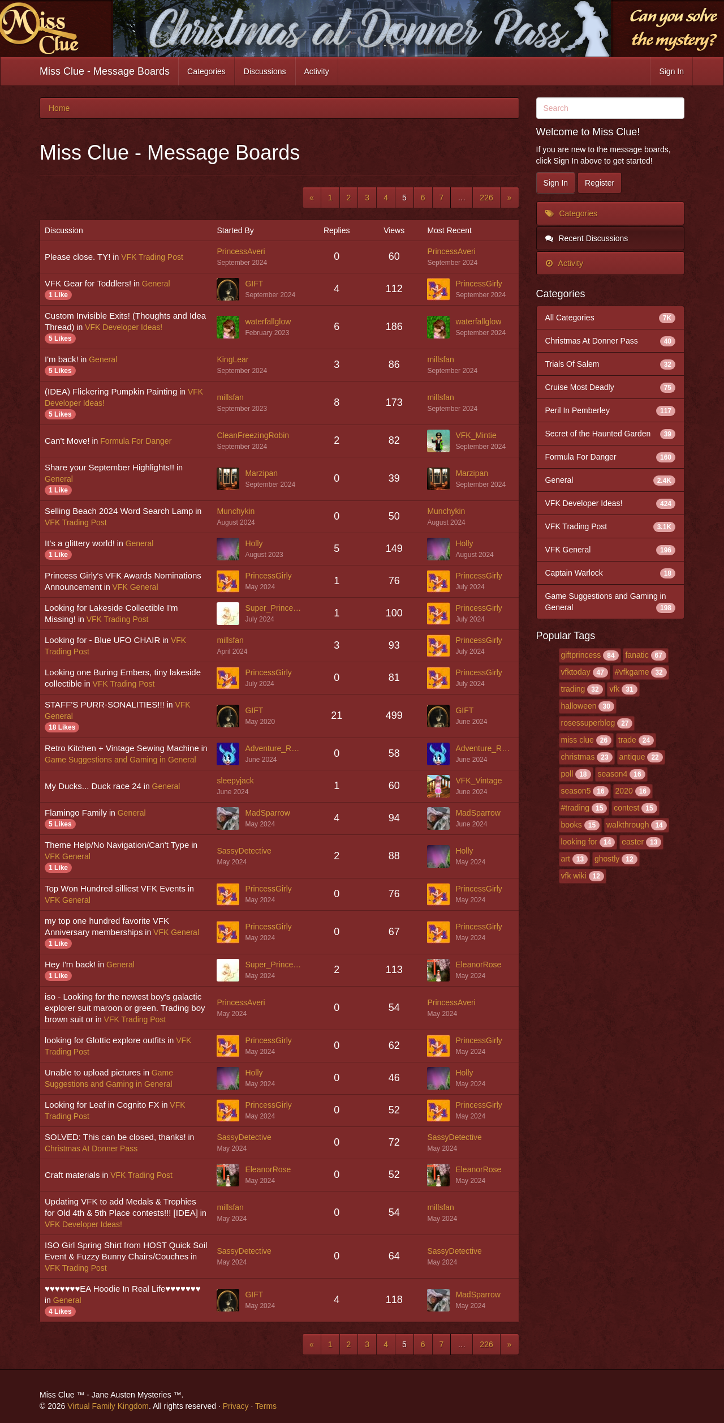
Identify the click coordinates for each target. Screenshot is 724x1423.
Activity (316, 71)
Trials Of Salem (610, 364)
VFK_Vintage (478, 780)
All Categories (610, 317)
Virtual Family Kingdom (108, 1406)
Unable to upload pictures (93, 1072)
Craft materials (72, 1175)
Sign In (671, 71)
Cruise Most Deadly (610, 387)
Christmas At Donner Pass (91, 1148)
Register (599, 182)
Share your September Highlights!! (109, 467)
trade (627, 739)
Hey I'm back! (70, 964)
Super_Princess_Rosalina (274, 607)
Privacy (236, 1406)
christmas (578, 756)
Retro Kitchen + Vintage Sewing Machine (122, 748)
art (565, 858)
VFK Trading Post (152, 257)
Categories (206, 71)
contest (626, 807)
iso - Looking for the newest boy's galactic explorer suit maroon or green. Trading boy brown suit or (125, 1008)
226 (486, 197)
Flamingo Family (76, 812)
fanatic (636, 654)
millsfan (440, 359)
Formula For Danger (135, 440)
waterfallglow (268, 321)
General (156, 283)
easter (633, 841)
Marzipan (261, 473)
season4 (612, 773)
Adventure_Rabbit (274, 748)
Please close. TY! (77, 257)
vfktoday (576, 671)
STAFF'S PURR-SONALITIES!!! (105, 704)
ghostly (606, 858)
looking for (579, 841)
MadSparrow (267, 812)
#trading (575, 807)
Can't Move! (67, 440)
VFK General (135, 587)
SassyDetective (244, 850)
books (571, 824)
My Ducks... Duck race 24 (93, 786)
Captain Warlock (610, 572)
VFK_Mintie (475, 435)
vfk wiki (574, 875)
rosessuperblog (588, 722)
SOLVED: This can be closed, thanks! (115, 1137)
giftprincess (581, 654)
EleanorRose (478, 964)
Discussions (265, 71)
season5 (576, 790)
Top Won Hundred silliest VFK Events (115, 888)
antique (632, 756)
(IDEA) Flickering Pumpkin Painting (111, 391)
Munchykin (236, 511)
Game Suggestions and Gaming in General (120, 759)
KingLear (232, 359)
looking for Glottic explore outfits (105, 1040)
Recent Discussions (586, 238)
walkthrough (627, 824)
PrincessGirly (478, 283)
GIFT (254, 283)
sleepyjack (235, 780)
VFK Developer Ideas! (123, 327)
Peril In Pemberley (610, 410)
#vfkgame (632, 671)
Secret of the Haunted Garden (610, 433)
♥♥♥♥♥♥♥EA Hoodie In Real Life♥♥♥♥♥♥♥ (123, 1288)
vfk (614, 688)
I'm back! (62, 359)
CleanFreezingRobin (253, 435)
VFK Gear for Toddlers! (88, 283)
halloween (579, 705)
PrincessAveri (241, 251)
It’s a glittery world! (80, 543)
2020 (624, 790)
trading (573, 688)
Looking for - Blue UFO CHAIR (102, 640)
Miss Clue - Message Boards (105, 71)
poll (567, 773)
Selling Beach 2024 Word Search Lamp (119, 511)
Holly (253, 543)
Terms (266, 1406)
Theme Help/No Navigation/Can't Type (117, 845)
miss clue (577, 739)
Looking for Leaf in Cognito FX (102, 1104)
